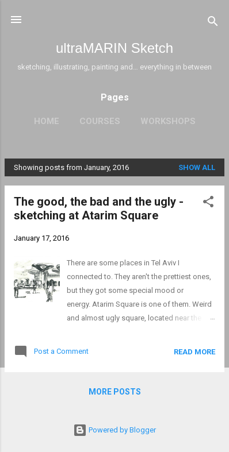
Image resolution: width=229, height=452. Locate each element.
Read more (194, 351)
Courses (99, 121)
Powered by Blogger (114, 430)
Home (46, 121)
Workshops (168, 121)
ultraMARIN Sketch (114, 48)
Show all (196, 167)
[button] (208, 204)
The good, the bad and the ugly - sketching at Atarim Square (99, 208)
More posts (115, 391)
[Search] (213, 23)
